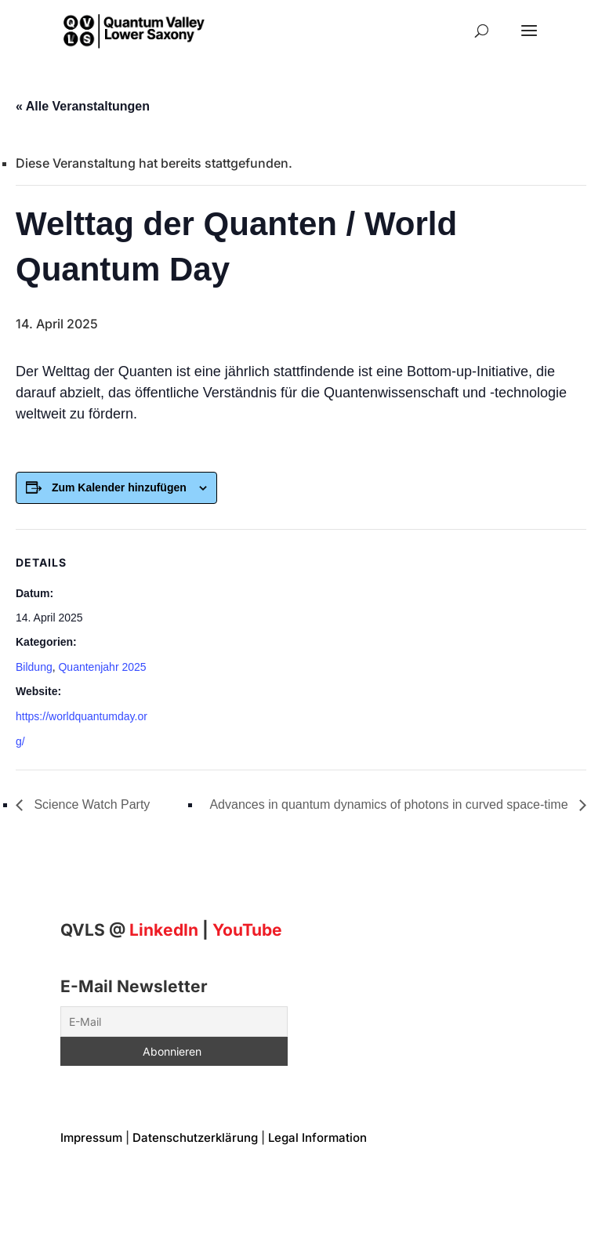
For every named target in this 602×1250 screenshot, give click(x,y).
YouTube (247, 930)
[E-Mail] (174, 1021)
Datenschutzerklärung (195, 1137)
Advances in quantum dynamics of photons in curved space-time (390, 804)
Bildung (34, 667)
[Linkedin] (163, 930)
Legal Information (317, 1137)
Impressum (91, 1137)
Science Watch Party (90, 804)
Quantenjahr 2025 (102, 667)
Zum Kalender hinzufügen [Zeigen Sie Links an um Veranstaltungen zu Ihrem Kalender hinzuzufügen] (119, 487)
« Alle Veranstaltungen (83, 106)
